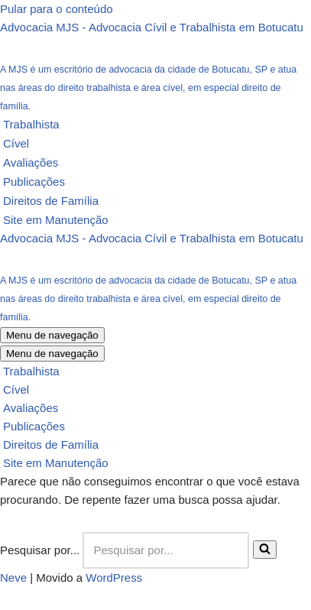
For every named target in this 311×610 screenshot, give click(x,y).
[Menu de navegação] (52, 335)
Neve (13, 577)
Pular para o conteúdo (56, 8)
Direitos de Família (51, 200)
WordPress (114, 577)
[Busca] (166, 550)
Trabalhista (31, 124)
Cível (16, 143)
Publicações (34, 181)
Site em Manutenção (56, 219)
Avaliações (30, 162)
